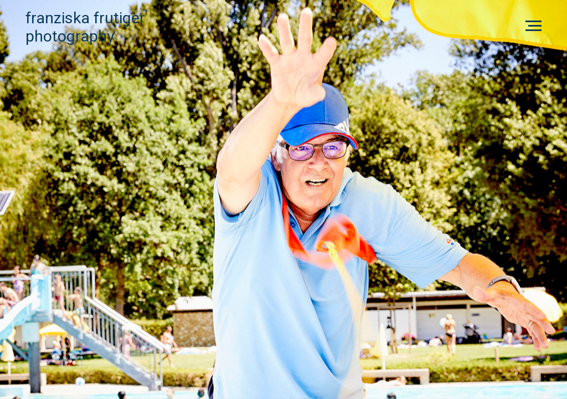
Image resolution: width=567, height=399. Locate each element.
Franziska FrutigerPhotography (85, 27)
